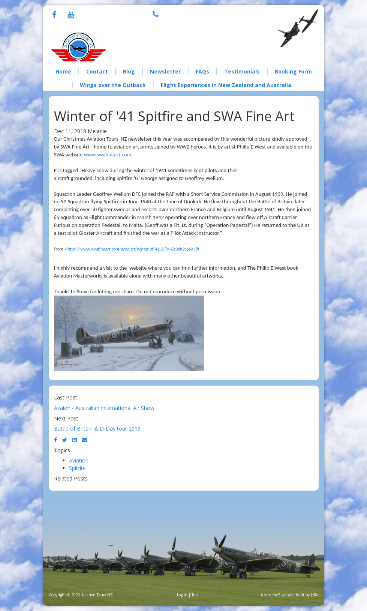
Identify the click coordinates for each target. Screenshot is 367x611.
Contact (97, 71)
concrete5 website (279, 594)
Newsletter (165, 71)
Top (195, 594)
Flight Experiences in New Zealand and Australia (226, 85)
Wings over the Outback (113, 85)
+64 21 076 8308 (199, 13)
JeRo (314, 594)
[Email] (84, 439)
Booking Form (293, 71)
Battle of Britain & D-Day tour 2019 (97, 428)
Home (63, 71)
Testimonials (242, 71)
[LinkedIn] (74, 439)
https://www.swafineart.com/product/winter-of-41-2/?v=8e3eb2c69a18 (132, 249)
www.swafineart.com (107, 154)
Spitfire (77, 467)
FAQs (202, 71)
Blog (129, 71)
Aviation (78, 460)
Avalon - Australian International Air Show (104, 407)
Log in (182, 594)
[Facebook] (54, 15)
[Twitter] (64, 439)
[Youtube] (70, 15)
